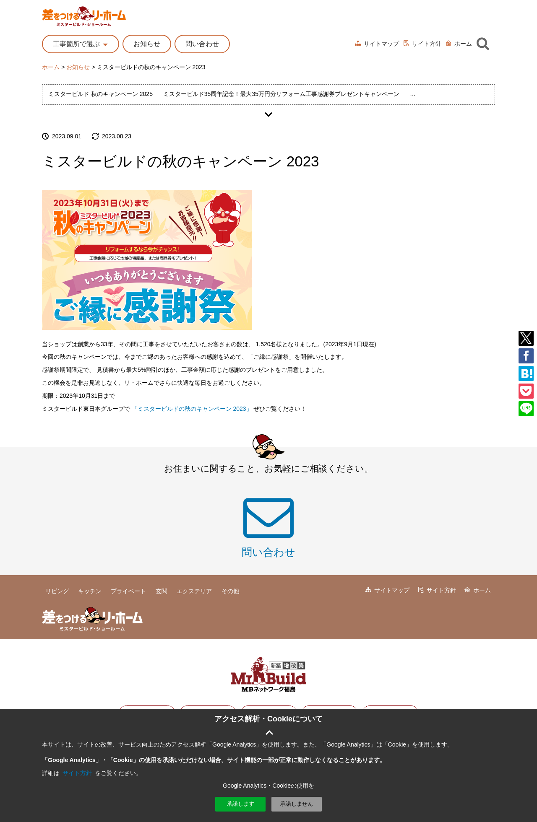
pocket (526, 391)
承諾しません (296, 804)
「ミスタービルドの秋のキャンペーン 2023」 (192, 408)
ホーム (463, 43)
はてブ (526, 373)
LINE (526, 408)
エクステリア (194, 591)
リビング (57, 591)
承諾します (240, 804)
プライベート (128, 591)
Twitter (526, 338)
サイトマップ (381, 43)
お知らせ (146, 43)
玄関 (161, 591)
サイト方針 (426, 43)
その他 (230, 591)
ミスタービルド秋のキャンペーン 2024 (461, 94)
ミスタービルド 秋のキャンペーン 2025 (100, 94)
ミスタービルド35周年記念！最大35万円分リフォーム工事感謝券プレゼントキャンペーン (281, 94)
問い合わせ (202, 43)
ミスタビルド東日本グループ (268, 675)
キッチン (90, 591)
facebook (526, 355)
